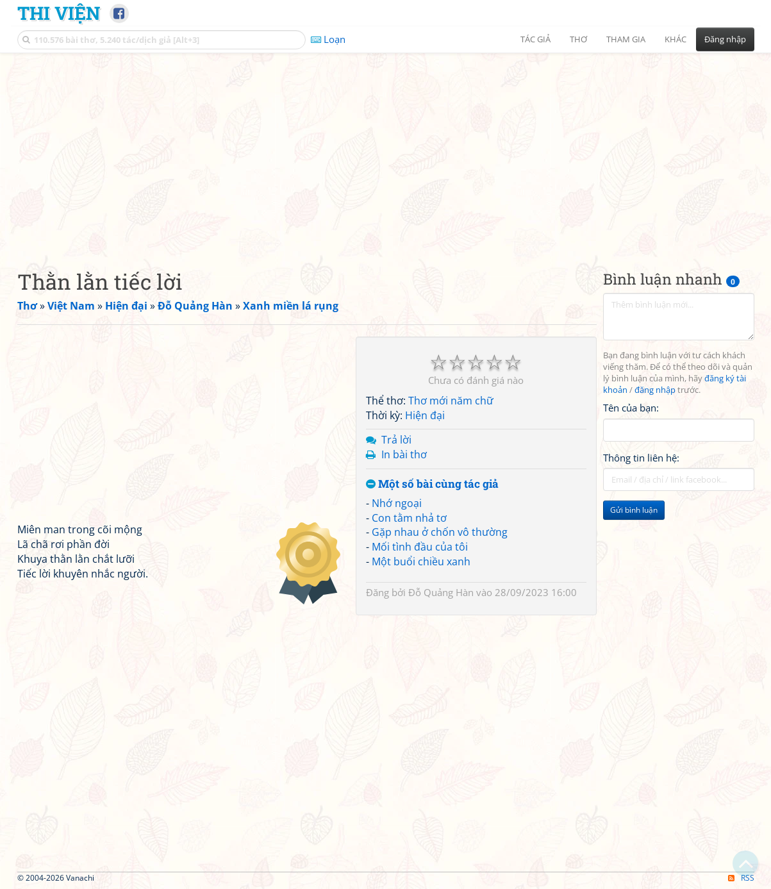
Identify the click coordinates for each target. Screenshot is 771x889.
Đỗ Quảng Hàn (441, 592)
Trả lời (396, 440)
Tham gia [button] (625, 39)
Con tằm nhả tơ (409, 518)
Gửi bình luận (634, 509)
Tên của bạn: (631, 407)
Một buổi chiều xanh (421, 561)
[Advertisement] (385, 150)
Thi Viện (58, 13)
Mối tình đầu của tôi (420, 547)
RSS (741, 877)
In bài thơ (404, 454)
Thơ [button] (578, 39)
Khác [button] (675, 39)
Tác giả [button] (535, 39)
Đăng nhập (725, 39)
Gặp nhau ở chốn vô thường (440, 532)
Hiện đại (425, 415)
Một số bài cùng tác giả (432, 484)
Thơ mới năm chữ (450, 401)
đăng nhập (655, 390)
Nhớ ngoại (397, 503)
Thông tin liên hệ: (641, 457)
